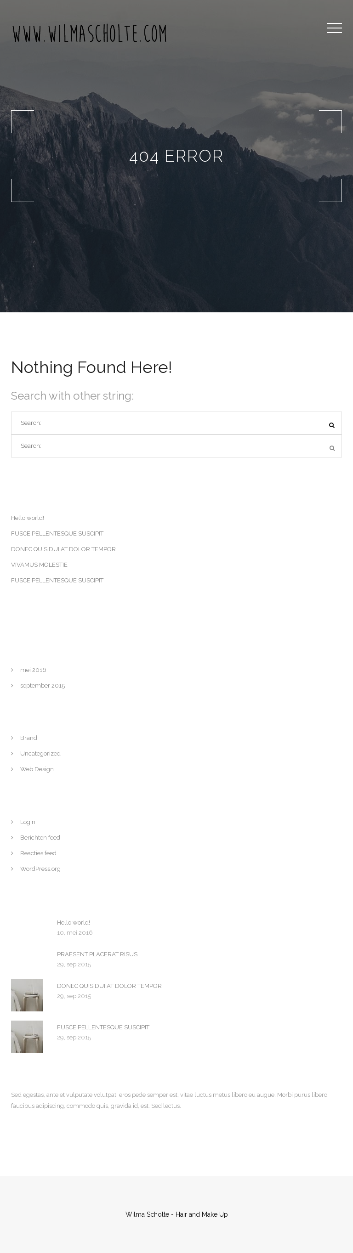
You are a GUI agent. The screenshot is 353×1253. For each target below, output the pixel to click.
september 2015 (42, 685)
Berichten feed (40, 837)
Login (27, 821)
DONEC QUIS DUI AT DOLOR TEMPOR (63, 549)
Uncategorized (40, 753)
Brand (28, 737)
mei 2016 (33, 669)
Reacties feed (38, 853)
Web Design (37, 769)
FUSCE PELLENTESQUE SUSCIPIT (57, 533)
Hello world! (27, 517)
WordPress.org (40, 868)
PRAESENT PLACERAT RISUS (97, 954)
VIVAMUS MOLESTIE (39, 564)
